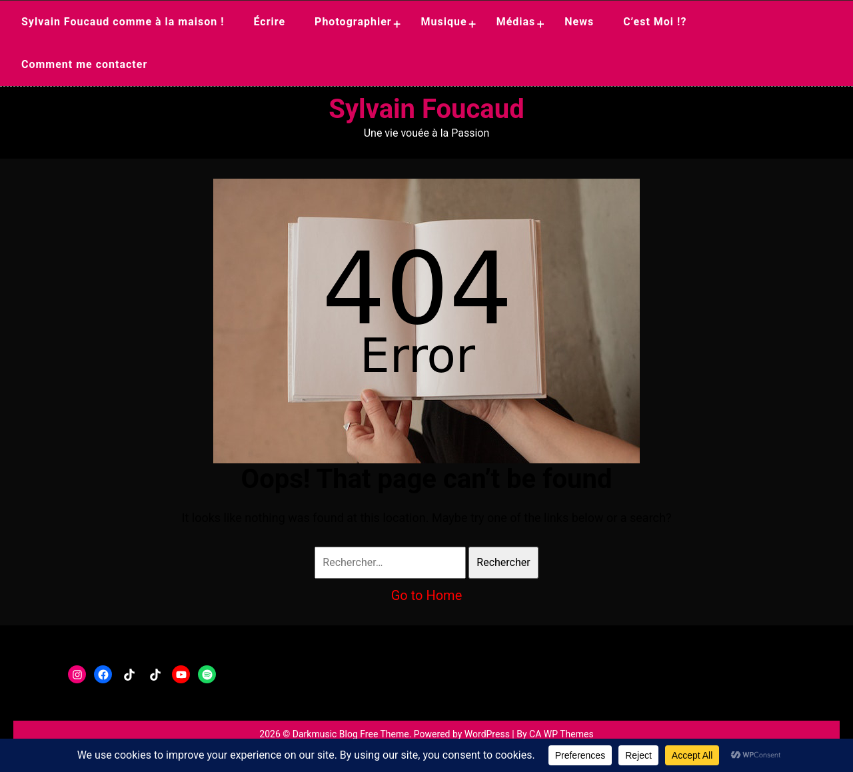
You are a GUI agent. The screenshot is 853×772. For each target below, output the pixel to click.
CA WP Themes (561, 734)
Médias (516, 21)
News (579, 21)
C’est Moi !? (654, 21)
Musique (444, 21)
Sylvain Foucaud (426, 109)
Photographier (353, 21)
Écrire (269, 21)
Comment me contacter (84, 64)
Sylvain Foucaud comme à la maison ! (123, 21)
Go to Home (426, 595)
